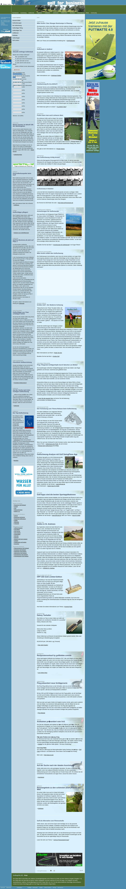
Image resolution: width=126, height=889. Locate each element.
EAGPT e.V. (17, 511)
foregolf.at (16, 543)
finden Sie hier (58, 353)
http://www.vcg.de (48, 755)
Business (72, 13)
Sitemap (5, 4)
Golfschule (16, 405)
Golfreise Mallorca (47, 887)
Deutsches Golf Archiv (19, 517)
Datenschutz (8, 887)
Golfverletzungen (16, 23)
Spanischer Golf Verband (20, 551)
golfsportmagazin (18, 528)
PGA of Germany (18, 509)
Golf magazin (17, 532)
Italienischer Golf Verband (20, 553)
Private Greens (60, 149)
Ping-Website (41, 713)
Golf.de (16, 515)
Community (94, 13)
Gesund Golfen (16, 20)
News (87, 13)
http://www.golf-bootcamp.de (65, 202)
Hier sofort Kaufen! (43, 645)
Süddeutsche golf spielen (20, 542)
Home (38, 17)
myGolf (16, 506)
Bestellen (16, 460)
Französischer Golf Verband (21, 554)
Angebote (39, 13)
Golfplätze (47, 13)
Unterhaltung (80, 13)
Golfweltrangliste (18, 154)
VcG (15, 508)
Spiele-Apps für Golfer (53, 486)
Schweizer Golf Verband (20, 549)
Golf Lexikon (15, 40)
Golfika (16, 520)
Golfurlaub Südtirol (56, 75)
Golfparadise (17, 534)
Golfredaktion (19, 887)
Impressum (3, 887)
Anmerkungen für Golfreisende (61, 244)
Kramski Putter (68, 606)
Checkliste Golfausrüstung (20, 382)
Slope (26, 875)
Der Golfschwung (17, 25)
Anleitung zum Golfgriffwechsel (21, 232)
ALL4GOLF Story (61, 107)
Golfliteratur (15, 33)
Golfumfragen (16, 38)
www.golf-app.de (60, 484)
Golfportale (21, 303)
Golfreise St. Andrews (48, 568)
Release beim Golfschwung (45, 445)
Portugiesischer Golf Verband (21, 556)
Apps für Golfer (76, 515)
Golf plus (16, 535)
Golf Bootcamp (71, 40)
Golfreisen (40, 808)
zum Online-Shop (42, 672)
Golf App (54, 887)
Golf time (16, 537)
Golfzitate (15, 35)
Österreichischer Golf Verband (21, 548)
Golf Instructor (60, 887)
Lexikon (9, 4)
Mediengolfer (35, 887)
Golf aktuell (17, 529)
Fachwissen (15, 13)
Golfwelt (16, 540)
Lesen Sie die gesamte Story (45, 398)
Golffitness (16, 205)
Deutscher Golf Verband (20, 505)
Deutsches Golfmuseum (20, 518)
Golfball (40, 744)
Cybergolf (16, 523)
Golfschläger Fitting (17, 28)
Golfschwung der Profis (52, 444)
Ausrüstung (41, 777)
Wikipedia (16, 522)
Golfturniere (64, 13)
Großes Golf (56, 356)
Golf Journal (17, 531)
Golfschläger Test (17, 30)
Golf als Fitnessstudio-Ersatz (61, 840)
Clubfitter (41, 887)
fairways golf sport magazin (20, 539)
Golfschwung (17, 439)
